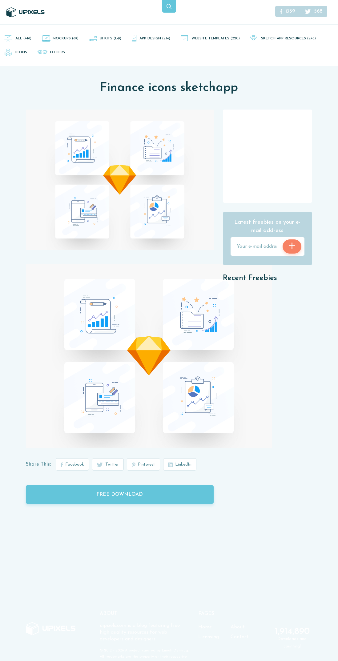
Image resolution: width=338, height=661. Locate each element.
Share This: (38, 464)
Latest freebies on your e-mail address (267, 226)
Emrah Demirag (175, 650)
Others (57, 52)
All (23, 38)
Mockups (65, 38)
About (238, 627)
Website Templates (215, 38)
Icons (21, 52)
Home (205, 627)
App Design (154, 38)
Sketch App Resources (288, 38)
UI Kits (110, 38)
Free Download (119, 494)
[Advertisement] (269, 155)
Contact (240, 637)
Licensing (208, 637)
